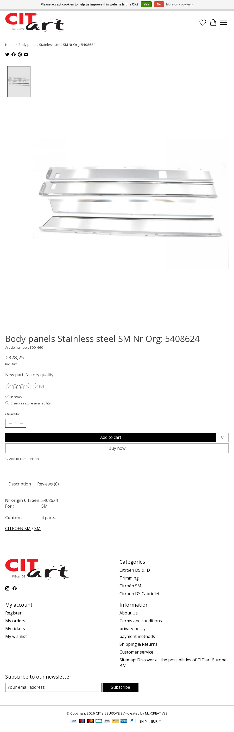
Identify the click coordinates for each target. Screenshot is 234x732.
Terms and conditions (140, 620)
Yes (146, 4)
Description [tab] (19, 484)
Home (10, 44)
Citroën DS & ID (134, 570)
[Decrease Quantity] (10, 423)
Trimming (129, 577)
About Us (128, 613)
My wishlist (16, 636)
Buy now (117, 448)
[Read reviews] (22, 386)
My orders (15, 620)
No (159, 4)
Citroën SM (130, 585)
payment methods (137, 636)
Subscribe (120, 687)
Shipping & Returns (138, 644)
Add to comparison (21, 458)
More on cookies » (179, 4)
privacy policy (132, 628)
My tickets (15, 628)
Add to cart (110, 437)
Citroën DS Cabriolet (139, 593)
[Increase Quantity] (21, 423)
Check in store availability (28, 403)
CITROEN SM (18, 528)
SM (37, 528)
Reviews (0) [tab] (48, 484)
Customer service (136, 652)
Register (13, 613)
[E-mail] (53, 687)
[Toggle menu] (223, 22)
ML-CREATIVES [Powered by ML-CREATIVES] (156, 713)
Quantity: (12, 413)
